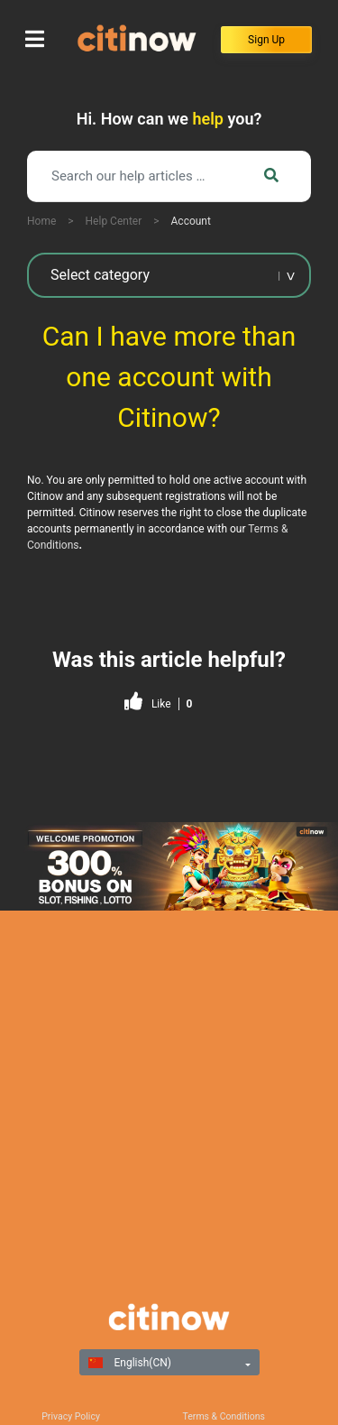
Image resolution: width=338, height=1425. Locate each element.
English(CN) (129, 1362)
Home (41, 221)
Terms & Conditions (224, 1416)
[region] (169, 866)
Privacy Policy (70, 1416)
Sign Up (266, 39)
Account (191, 221)
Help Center (114, 221)
